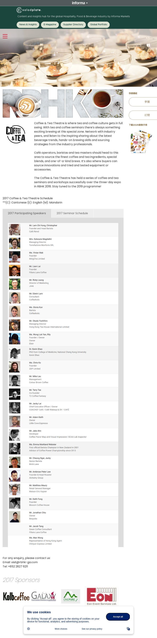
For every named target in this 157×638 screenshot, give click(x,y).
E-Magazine (50, 25)
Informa (78, 3)
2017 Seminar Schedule (72, 213)
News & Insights (28, 25)
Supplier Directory (73, 25)
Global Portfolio (98, 25)
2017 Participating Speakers (27, 213)
